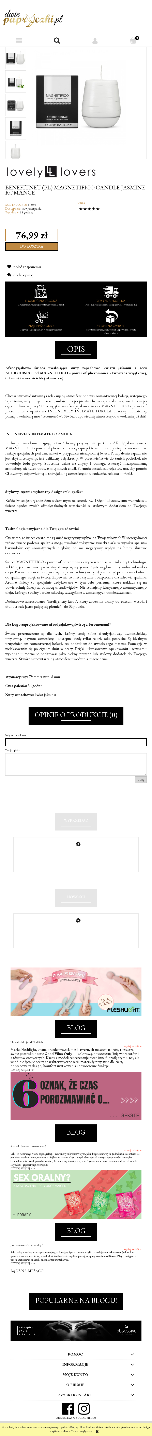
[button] (19, 41)
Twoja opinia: (12, 750)
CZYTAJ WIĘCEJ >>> (23, 1072)
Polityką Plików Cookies (82, 1427)
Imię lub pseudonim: (16, 735)
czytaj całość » (132, 1048)
